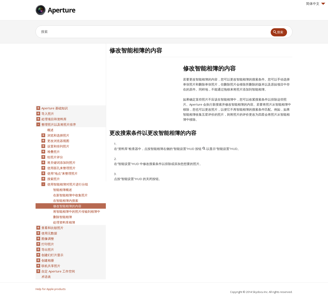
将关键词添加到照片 (61, 162)
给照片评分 (55, 157)
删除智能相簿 (62, 217)
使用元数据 (49, 233)
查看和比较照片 (52, 228)
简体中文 (315, 3)
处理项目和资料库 (54, 119)
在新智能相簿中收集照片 (70, 195)
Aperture (61, 9)
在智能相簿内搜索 (65, 200)
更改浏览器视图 (58, 141)
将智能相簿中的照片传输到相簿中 (76, 211)
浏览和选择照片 (58, 135)
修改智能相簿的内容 (67, 206)
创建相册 (47, 260)
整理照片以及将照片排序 (58, 124)
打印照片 (47, 244)
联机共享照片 (50, 266)
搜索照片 (53, 179)
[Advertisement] (144, 94)
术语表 (46, 277)
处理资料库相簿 (64, 222)
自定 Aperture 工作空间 (58, 271)
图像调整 (47, 238)
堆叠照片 (53, 152)
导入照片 (47, 113)
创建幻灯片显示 (52, 255)
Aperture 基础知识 (54, 108)
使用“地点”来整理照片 (62, 173)
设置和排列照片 (58, 146)
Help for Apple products (51, 289)
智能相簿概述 (62, 190)
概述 (50, 130)
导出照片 (47, 249)
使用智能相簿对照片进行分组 (67, 184)
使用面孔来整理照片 (61, 168)
